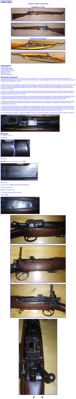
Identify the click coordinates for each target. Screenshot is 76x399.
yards (9, 86)
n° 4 (20, 79)
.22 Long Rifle (8, 68)
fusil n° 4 (35, 85)
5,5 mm (6, 67)
